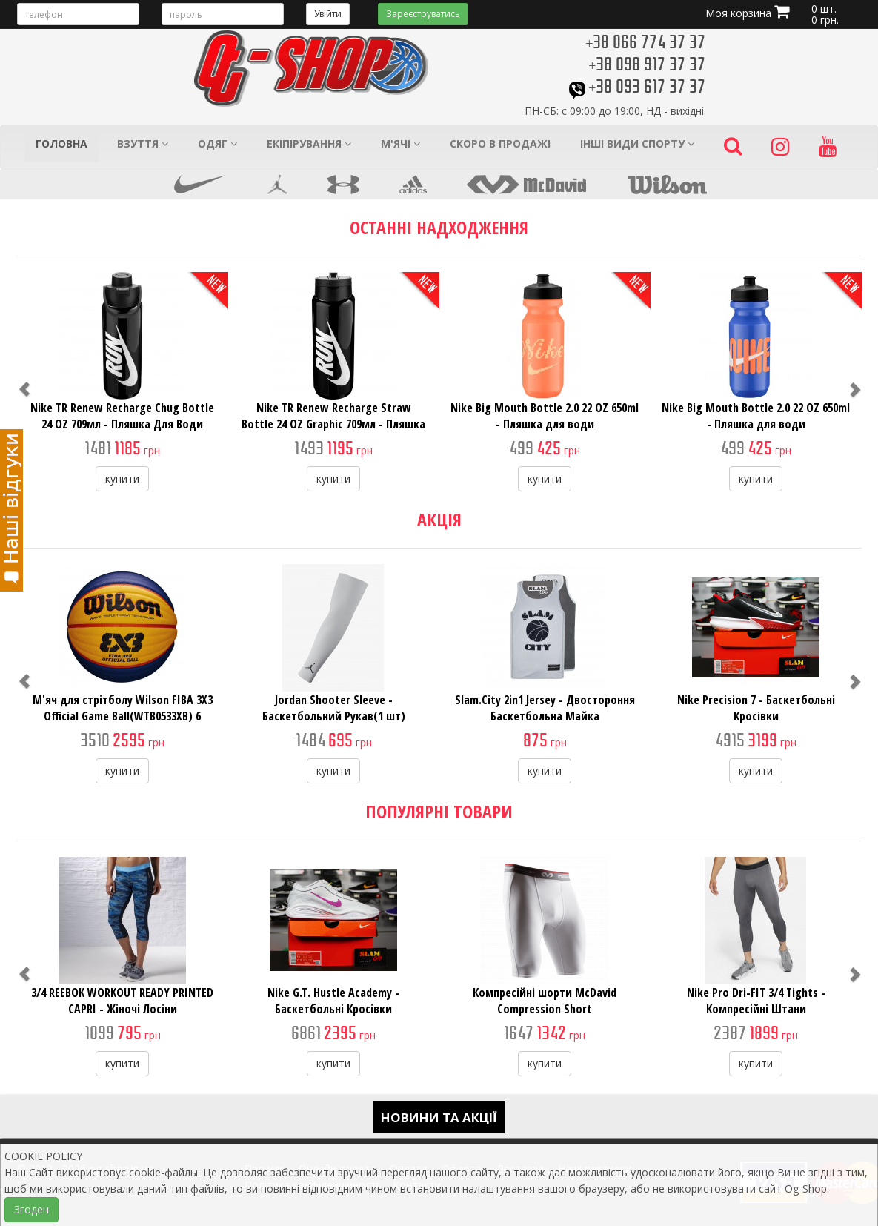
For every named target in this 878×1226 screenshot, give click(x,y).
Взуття (142, 143)
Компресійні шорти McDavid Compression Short (544, 1000)
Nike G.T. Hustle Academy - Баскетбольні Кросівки (333, 1000)
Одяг (217, 143)
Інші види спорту (637, 143)
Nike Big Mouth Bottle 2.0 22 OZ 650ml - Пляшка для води (544, 416)
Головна (61, 143)
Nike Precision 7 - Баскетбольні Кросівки (756, 708)
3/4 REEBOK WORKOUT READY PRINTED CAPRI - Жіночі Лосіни (122, 1000)
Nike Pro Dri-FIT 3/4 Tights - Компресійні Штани (756, 1000)
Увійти (328, 13)
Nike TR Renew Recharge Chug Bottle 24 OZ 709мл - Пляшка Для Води (122, 416)
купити (122, 478)
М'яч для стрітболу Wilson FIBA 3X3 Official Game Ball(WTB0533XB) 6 (123, 708)
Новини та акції (439, 1117)
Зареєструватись (423, 13)
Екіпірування (309, 143)
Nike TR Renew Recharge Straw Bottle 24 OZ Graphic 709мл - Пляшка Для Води (333, 424)
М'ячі (400, 143)
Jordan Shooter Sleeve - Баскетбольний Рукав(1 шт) (333, 708)
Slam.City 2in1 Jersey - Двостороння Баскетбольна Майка (545, 708)
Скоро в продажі (500, 143)
